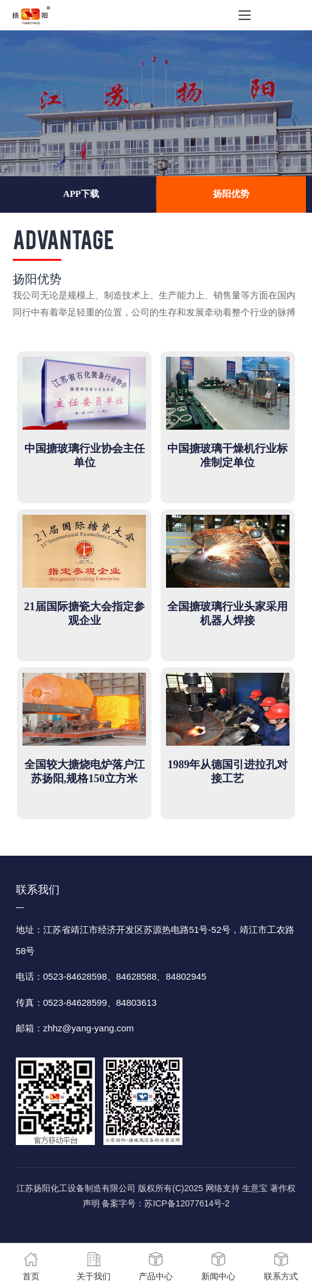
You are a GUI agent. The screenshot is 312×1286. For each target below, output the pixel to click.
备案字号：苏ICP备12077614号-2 (165, 1203)
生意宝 (255, 1188)
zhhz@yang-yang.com (88, 1028)
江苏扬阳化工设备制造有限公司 (76, 1188)
